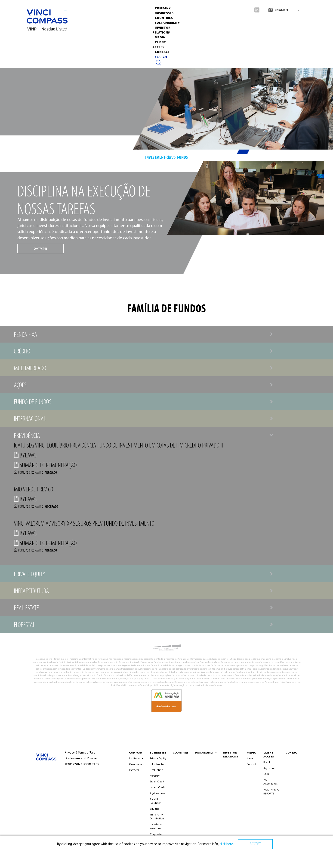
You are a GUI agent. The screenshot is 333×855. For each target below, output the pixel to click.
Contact (217, 38)
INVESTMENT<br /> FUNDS (166, 157)
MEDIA (251, 752)
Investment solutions (156, 826)
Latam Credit (157, 787)
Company (36, 38)
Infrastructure (158, 764)
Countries (82, 38)
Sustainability (109, 38)
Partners (134, 770)
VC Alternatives (270, 781)
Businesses (58, 38)
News (250, 758)
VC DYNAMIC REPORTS (271, 791)
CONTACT (292, 752)
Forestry (155, 776)
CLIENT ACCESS (193, 38)
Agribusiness (157, 793)
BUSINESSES (158, 752)
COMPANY (136, 752)
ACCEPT (255, 844)
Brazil (266, 762)
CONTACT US (40, 248)
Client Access (268, 754)
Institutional (136, 758)
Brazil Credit (157, 781)
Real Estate (156, 770)
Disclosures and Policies (81, 758)
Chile (266, 774)
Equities (154, 809)
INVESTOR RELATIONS (144, 38)
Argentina (269, 768)
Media (171, 38)
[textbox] (283, 10)
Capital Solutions (155, 801)
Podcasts (252, 764)
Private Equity (158, 758)
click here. (226, 844)
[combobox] (283, 10)
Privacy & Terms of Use (80, 752)
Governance (136, 764)
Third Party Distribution (157, 816)
